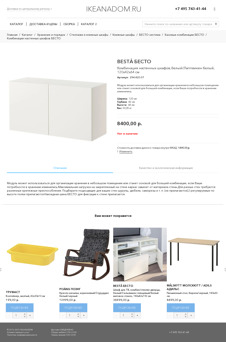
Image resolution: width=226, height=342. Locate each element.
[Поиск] (216, 24)
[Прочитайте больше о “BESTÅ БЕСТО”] (127, 307)
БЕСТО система (149, 35)
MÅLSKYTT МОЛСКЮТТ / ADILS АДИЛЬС (189, 287)
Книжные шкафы (124, 35)
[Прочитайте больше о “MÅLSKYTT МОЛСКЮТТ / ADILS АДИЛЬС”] (181, 307)
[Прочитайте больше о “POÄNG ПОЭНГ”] (73, 307)
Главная (12, 35)
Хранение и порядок (51, 35)
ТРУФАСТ (13, 292)
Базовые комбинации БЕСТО (184, 35)
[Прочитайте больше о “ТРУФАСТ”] (20, 307)
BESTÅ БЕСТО (123, 286)
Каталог (27, 35)
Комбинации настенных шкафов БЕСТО (34, 38)
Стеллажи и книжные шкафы (88, 35)
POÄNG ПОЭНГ (70, 289)
